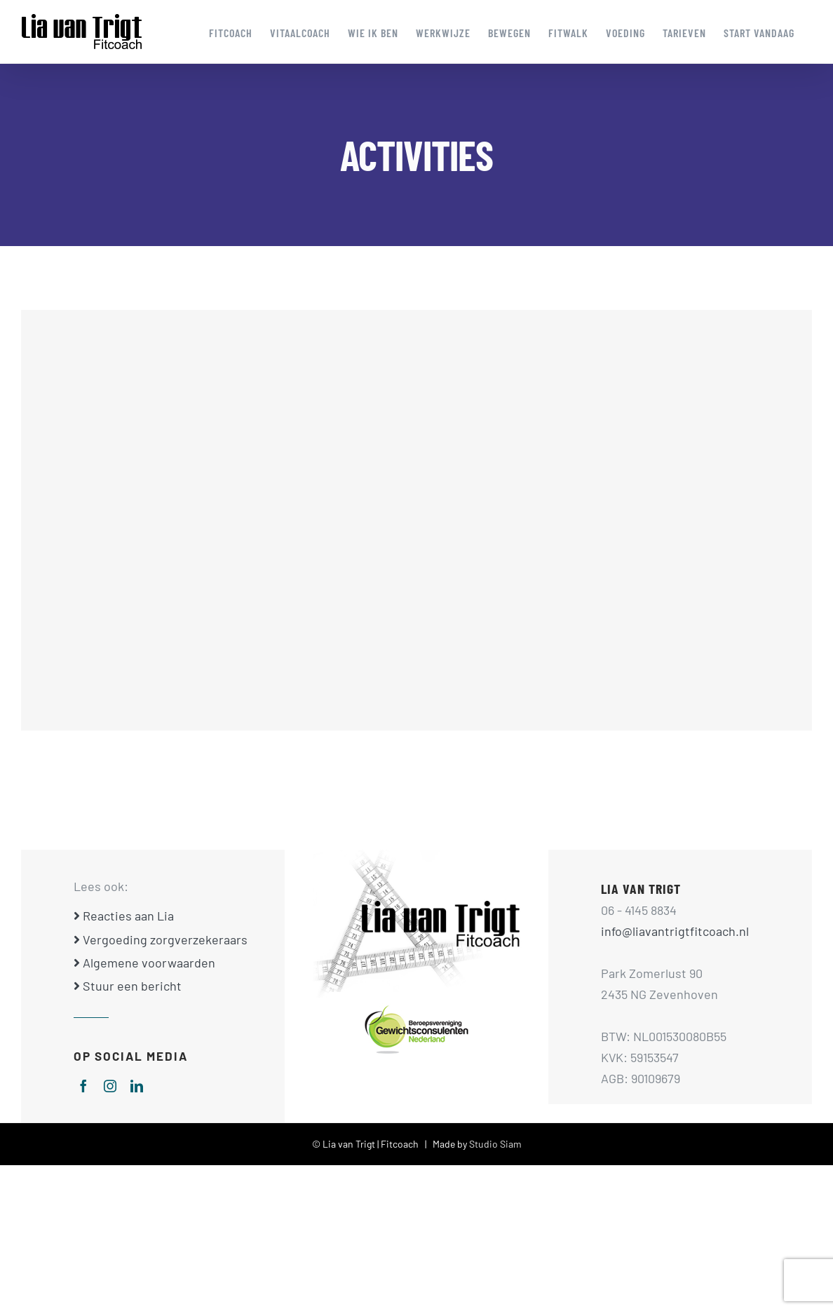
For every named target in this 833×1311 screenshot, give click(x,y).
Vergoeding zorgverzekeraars (161, 939)
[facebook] (83, 1086)
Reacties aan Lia (124, 915)
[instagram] (110, 1086)
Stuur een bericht (128, 985)
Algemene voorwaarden (144, 962)
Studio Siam (495, 1144)
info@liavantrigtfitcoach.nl (675, 931)
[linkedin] (136, 1086)
